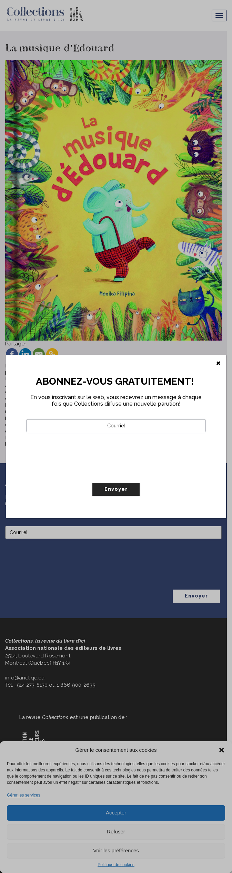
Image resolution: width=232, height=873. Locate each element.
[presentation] (79, 472)
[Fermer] (218, 363)
